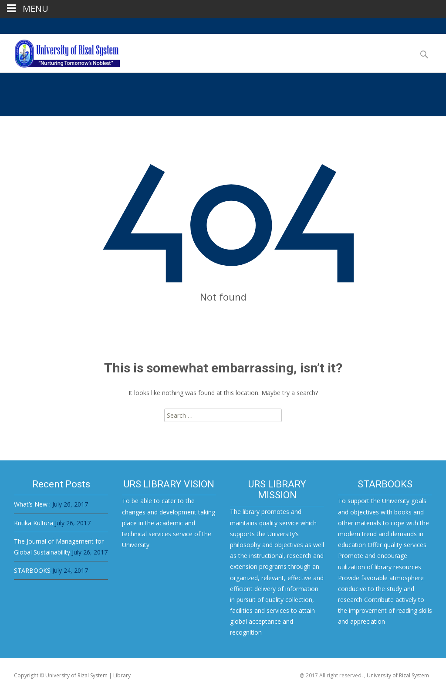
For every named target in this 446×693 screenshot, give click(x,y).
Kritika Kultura (33, 523)
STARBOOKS (32, 570)
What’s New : (32, 504)
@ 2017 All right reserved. (332, 675)
